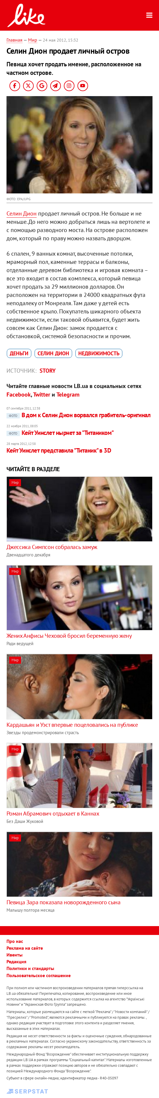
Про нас (15, 941)
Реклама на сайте (25, 948)
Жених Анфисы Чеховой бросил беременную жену (69, 636)
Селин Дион (22, 213)
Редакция (16, 961)
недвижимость (98, 353)
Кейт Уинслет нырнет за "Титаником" (60, 433)
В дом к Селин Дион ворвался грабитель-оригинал (79, 415)
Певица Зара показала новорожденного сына (64, 902)
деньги (19, 353)
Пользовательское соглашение (39, 975)
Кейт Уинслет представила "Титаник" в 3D (59, 450)
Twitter (41, 394)
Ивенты (14, 955)
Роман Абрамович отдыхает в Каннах (53, 813)
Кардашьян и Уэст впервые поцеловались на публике (72, 725)
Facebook (19, 394)
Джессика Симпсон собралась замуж (52, 547)
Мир (32, 40)
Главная (14, 40)
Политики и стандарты (30, 968)
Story (48, 370)
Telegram (68, 394)
